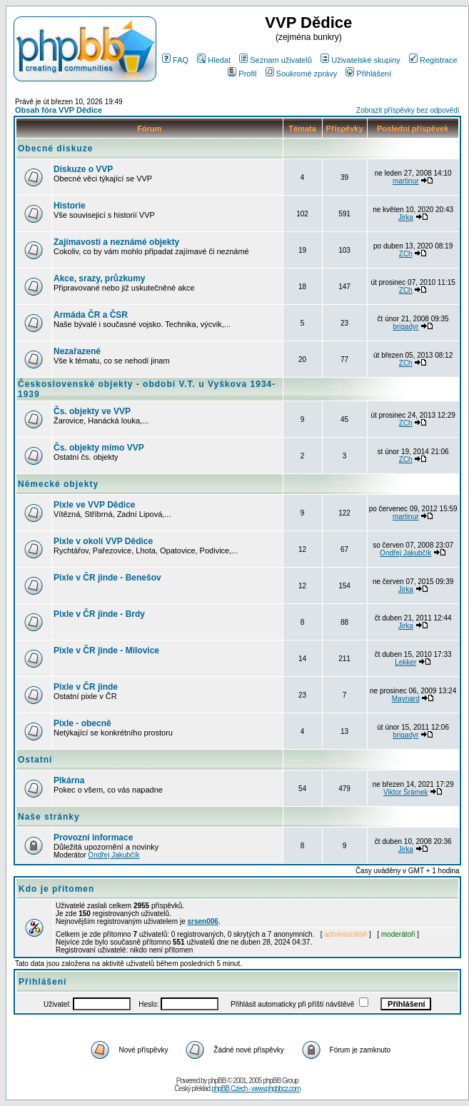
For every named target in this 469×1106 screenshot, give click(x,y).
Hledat (214, 60)
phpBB (217, 1081)
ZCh (406, 254)
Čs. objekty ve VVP (92, 411)
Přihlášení (368, 73)
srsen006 (203, 921)
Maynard (406, 699)
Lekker (405, 662)
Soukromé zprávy (302, 73)
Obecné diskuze (55, 149)
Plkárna (69, 780)
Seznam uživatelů (275, 60)
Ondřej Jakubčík (405, 553)
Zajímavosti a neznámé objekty (116, 242)
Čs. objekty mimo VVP (99, 448)
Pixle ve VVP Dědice (95, 505)
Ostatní (35, 760)
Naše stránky (49, 817)
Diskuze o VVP (83, 169)
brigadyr (405, 327)
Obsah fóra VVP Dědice (58, 110)
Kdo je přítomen (56, 889)
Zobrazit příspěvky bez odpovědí (408, 110)
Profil (242, 73)
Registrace (433, 60)
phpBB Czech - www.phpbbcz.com (255, 1088)
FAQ (175, 60)
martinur (406, 181)
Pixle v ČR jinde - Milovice (106, 650)
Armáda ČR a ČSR (91, 315)
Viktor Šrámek (405, 792)
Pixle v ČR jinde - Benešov (107, 578)
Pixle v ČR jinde (86, 687)
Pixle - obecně (82, 723)
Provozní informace (93, 838)
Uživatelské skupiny (360, 60)
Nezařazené (77, 351)
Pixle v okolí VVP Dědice (103, 541)
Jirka (405, 217)
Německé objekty (58, 484)
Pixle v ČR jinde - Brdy (99, 614)
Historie (70, 206)
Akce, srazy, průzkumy (100, 278)
